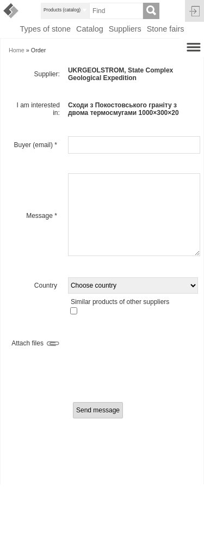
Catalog (89, 29)
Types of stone (45, 29)
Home (16, 50)
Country (45, 285)
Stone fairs (165, 29)
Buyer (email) (35, 145)
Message (41, 216)
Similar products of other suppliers (120, 302)
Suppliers (125, 29)
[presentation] (103, 376)
